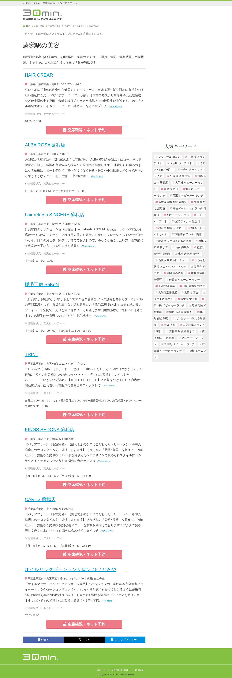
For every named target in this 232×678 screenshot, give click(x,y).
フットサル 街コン (169, 156)
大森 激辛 (169, 325)
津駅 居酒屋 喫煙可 (180, 312)
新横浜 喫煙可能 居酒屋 (172, 202)
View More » (115, 106)
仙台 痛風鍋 (182, 247)
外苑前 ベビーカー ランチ (184, 279)
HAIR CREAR (39, 75)
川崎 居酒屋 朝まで (193, 286)
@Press (139, 670)
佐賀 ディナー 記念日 (187, 221)
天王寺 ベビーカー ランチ (188, 195)
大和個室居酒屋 (167, 292)
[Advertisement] (180, 82)
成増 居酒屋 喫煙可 (189, 253)
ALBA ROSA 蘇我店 (45, 144)
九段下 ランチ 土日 (178, 215)
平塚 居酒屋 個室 (180, 176)
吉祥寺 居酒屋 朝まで (182, 331)
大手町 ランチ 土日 (181, 163)
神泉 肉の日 (171, 189)
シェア (43, 639)
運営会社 (101, 670)
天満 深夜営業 (166, 286)
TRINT (31, 354)
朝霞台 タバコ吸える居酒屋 (174, 240)
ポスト (84, 639)
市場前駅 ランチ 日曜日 (188, 234)
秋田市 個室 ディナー (171, 228)
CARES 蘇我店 (40, 499)
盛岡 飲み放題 (175, 273)
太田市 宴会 (191, 292)
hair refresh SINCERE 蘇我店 (54, 214)
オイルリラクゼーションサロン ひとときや (70, 569)
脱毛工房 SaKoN (42, 284)
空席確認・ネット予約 (84, 130)
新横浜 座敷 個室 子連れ (172, 260)
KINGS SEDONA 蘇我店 (49, 429)
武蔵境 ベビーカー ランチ (179, 344)
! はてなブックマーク (125, 639)
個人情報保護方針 (120, 670)
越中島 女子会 (189, 299)
